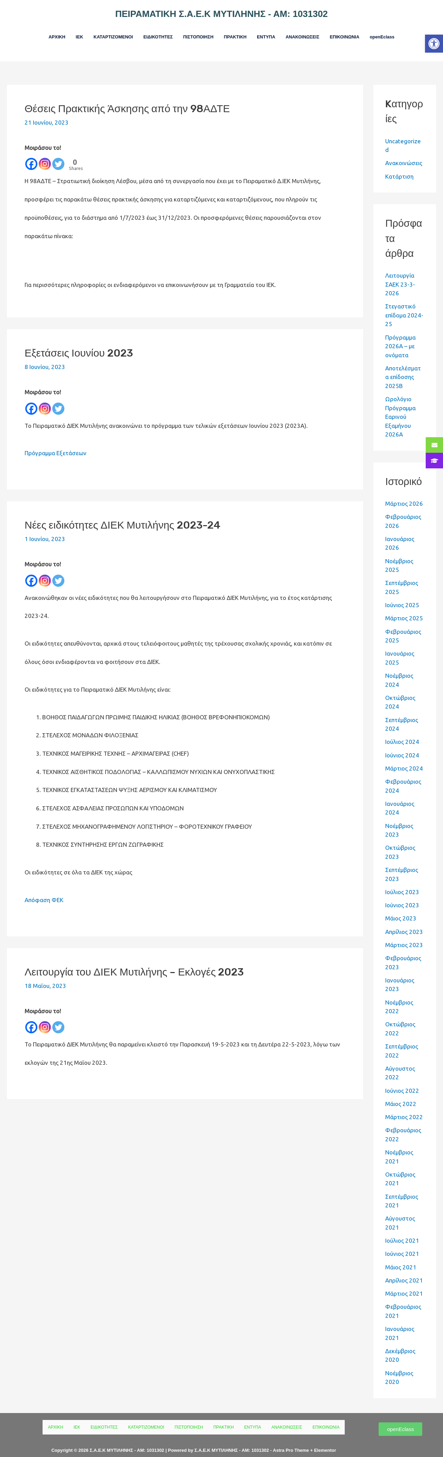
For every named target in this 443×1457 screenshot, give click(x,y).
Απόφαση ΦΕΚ (44, 890)
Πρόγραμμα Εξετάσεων (56, 443)
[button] (434, 44)
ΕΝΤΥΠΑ (271, 32)
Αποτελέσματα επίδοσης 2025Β (403, 367)
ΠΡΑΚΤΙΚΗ (236, 32)
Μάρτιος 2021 (404, 1283)
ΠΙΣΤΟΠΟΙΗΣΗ (195, 32)
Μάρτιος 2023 (404, 935)
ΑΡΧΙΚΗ (37, 32)
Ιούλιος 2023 (402, 882)
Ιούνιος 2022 (402, 1080)
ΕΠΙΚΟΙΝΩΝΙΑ (359, 32)
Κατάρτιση (399, 166)
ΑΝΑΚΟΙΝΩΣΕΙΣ (311, 32)
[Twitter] (58, 154)
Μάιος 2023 (400, 908)
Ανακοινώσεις (403, 153)
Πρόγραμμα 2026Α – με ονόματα (400, 336)
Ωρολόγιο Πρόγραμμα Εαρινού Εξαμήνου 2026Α (400, 407)
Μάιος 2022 (400, 1094)
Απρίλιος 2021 (404, 1270)
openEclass (401, 32)
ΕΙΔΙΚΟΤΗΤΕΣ (150, 32)
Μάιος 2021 (400, 1257)
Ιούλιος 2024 (402, 732)
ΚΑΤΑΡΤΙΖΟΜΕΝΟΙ (100, 32)
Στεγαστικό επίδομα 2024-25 (404, 305)
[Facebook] (31, 154)
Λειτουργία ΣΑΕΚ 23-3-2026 (400, 274)
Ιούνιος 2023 (402, 895)
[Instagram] (45, 154)
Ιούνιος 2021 (402, 1244)
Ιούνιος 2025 (402, 595)
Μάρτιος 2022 (404, 1107)
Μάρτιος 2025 (404, 608)
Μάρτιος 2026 (404, 494)
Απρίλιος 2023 (404, 921)
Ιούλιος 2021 (402, 1230)
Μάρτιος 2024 (404, 758)
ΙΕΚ (62, 32)
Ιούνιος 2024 (402, 745)
